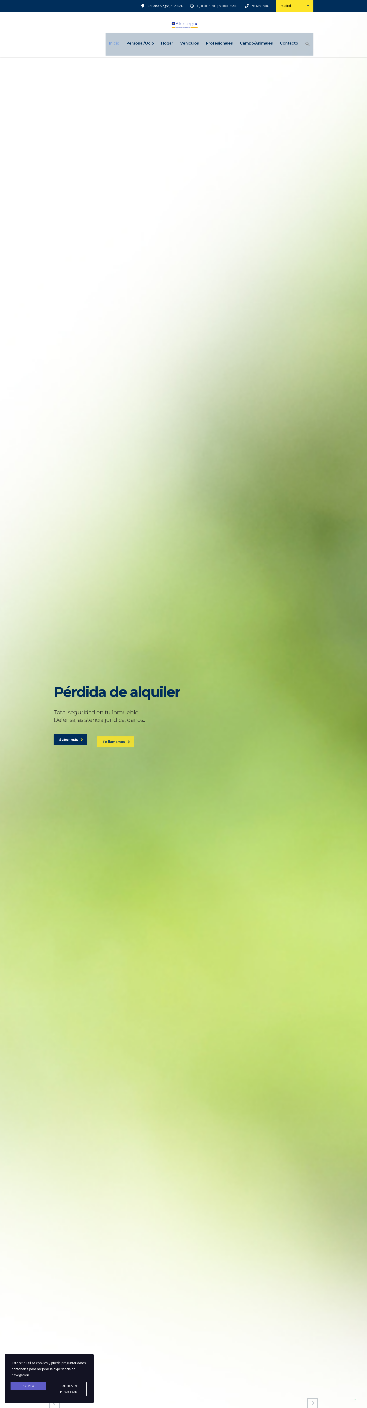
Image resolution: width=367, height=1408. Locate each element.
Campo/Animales (250, 44)
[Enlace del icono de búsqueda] (301, 44)
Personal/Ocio (134, 44)
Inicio (108, 44)
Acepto (28, 1386)
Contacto (283, 44)
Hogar (161, 44)
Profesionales (213, 44)
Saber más (71, 750)
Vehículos (183, 44)
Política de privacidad (69, 1389)
